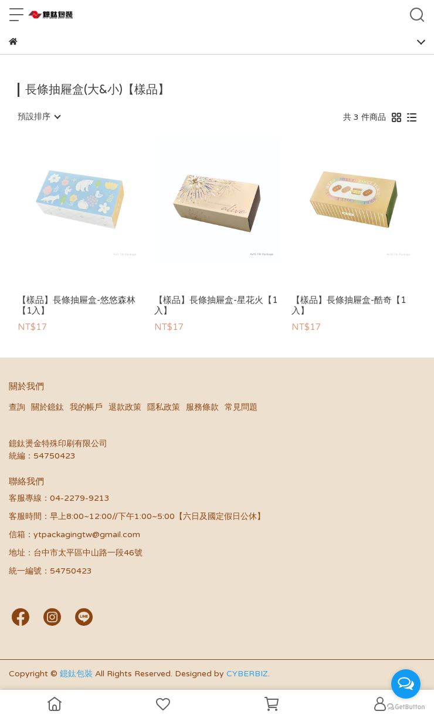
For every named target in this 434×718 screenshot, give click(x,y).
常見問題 (241, 407)
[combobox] (39, 116)
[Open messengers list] (406, 684)
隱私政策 (163, 407)
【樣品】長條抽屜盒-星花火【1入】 (215, 305)
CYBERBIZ (247, 674)
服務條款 (202, 407)
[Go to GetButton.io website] (406, 706)
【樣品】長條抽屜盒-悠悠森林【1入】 (76, 305)
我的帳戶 (86, 407)
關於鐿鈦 (47, 407)
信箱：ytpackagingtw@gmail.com (74, 535)
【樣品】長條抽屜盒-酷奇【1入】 (348, 305)
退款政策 (124, 407)
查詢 (17, 407)
